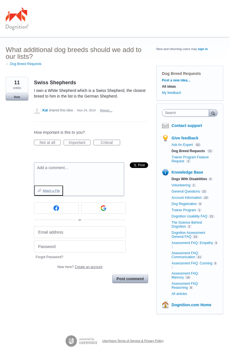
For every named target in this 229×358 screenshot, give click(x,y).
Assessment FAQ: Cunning (192, 263)
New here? (79, 267)
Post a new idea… (176, 80)
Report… (106, 110)
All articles (179, 294)
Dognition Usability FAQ (190, 216)
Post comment (130, 279)
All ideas (169, 87)
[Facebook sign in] (56, 208)
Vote (17, 97)
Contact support (187, 126)
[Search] (213, 112)
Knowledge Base (187, 172)
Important (79, 142)
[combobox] (187, 113)
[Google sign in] (103, 208)
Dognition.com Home (191, 305)
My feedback (171, 93)
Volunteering (181, 185)
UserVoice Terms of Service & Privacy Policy (133, 340)
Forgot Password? (49, 257)
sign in (203, 49)
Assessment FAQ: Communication (185, 255)
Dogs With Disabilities (189, 179)
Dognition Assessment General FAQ (188, 235)
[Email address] (80, 232)
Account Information (187, 198)
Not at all (50, 142)
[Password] (80, 246)
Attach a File (51, 190)
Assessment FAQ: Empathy (192, 243)
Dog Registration (184, 204)
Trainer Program (184, 210)
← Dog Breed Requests (24, 64)
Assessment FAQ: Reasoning (185, 286)
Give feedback (185, 138)
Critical (110, 142)
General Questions (186, 191)
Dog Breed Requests (181, 73)
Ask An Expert (183, 145)
